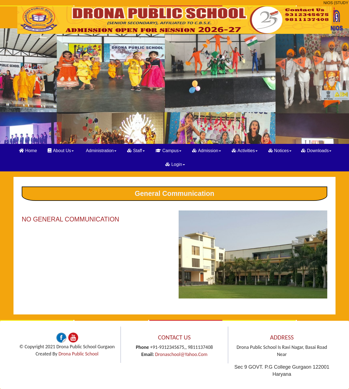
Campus (169, 150)
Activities (245, 150)
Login (175, 164)
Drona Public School (78, 354)
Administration (101, 150)
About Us (61, 150)
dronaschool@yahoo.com (181, 354)
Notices (279, 150)
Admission (206, 150)
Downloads (316, 150)
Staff (136, 150)
